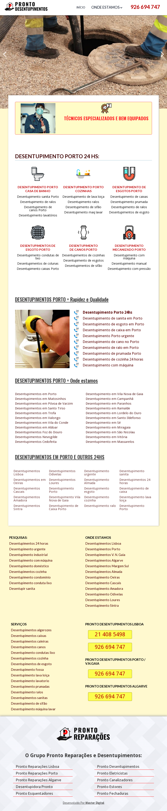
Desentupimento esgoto (96, 490)
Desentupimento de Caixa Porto (63, 507)
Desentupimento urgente (96, 472)
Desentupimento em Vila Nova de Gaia (114, 394)
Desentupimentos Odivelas (62, 472)
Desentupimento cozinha (96, 498)
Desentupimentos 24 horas (134, 481)
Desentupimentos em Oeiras (29, 481)
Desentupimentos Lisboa (26, 472)
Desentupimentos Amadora (26, 498)
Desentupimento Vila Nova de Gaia (64, 498)
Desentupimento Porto (61, 490)
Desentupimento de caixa (134, 490)
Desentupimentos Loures (62, 481)
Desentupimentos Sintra (26, 507)
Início (80, 7)
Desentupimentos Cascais (26, 490)
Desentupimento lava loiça (135, 498)
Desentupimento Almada (96, 481)
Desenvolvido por (83, 802)
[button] (108, 7)
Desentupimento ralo (100, 506)
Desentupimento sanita (131, 472)
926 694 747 (145, 7)
